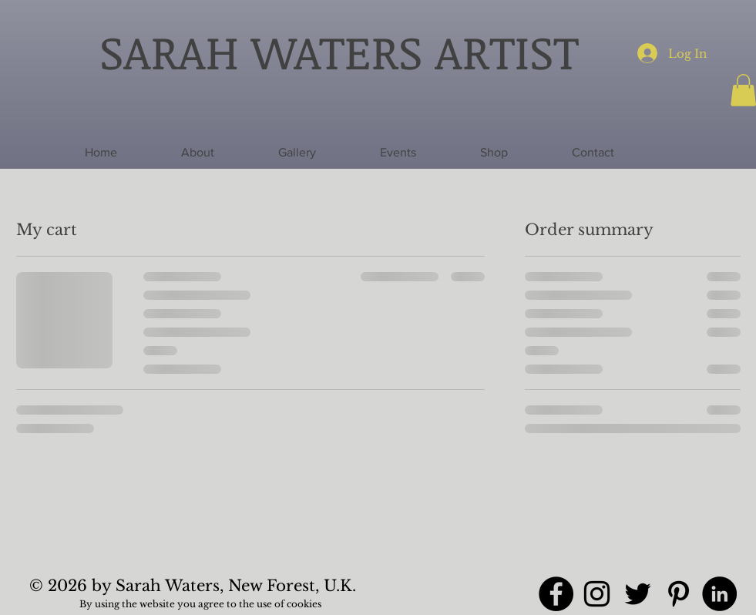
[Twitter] (637, 593)
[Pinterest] (678, 593)
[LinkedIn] (719, 593)
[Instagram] (597, 593)
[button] (494, 152)
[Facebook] (556, 593)
